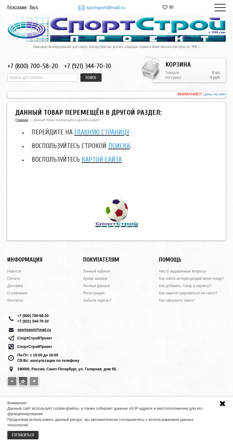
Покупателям (101, 259)
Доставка (15, 286)
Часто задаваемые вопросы (182, 271)
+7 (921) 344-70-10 (87, 66)
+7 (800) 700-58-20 (32, 66)
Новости (14, 271)
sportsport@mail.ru (105, 7)
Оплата (13, 278)
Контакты (15, 300)
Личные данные (96, 286)
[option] (116, 94)
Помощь (170, 259)
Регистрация (17, 7)
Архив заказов (95, 278)
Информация (24, 259)
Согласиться (23, 435)
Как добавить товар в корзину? (185, 286)
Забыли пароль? (97, 300)
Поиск (91, 77)
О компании (17, 293)
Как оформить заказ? (177, 300)
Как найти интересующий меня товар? (191, 278)
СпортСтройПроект (34, 338)
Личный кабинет (96, 271)
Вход (34, 7)
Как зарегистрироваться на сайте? (188, 293)
